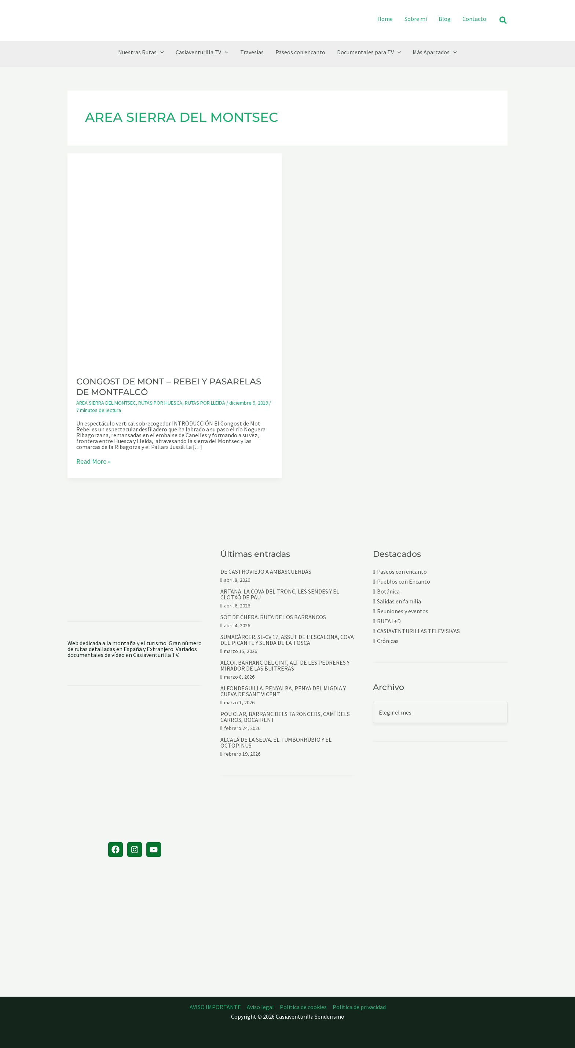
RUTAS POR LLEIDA (205, 402)
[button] (503, 20)
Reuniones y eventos (402, 611)
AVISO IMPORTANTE (215, 1007)
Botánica (388, 591)
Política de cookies (303, 1007)
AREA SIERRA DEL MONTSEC (106, 402)
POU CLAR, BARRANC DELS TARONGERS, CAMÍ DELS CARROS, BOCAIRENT (285, 717)
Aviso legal (260, 1007)
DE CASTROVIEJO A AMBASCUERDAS (265, 571)
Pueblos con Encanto (403, 581)
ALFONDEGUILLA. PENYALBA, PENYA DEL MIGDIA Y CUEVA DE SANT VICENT (283, 691)
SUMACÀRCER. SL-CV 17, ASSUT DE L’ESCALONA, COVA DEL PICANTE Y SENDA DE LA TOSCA (287, 640)
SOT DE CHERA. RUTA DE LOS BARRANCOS (273, 617)
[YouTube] (153, 849)
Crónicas (388, 641)
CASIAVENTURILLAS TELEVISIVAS (418, 631)
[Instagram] (134, 849)
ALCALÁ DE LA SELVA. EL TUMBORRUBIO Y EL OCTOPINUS (276, 742)
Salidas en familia (399, 601)
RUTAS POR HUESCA (160, 402)
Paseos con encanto (402, 572)
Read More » (93, 462)
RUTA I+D (389, 621)
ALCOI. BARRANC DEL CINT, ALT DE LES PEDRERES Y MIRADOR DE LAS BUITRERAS (284, 665)
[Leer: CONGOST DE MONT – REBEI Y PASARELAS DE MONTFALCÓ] (174, 259)
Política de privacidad (359, 1007)
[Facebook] (115, 849)
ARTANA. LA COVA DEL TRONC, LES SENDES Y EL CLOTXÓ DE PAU (279, 594)
